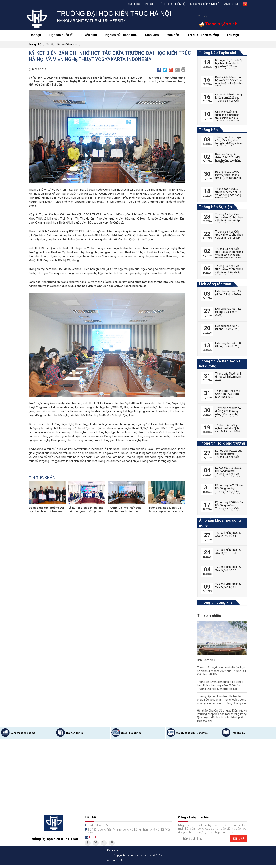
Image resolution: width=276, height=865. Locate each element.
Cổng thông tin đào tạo (23, 733)
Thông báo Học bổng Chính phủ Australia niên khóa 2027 (227, 393)
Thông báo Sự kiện (215, 207)
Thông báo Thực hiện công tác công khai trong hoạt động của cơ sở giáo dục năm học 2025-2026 (229, 143)
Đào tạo (37, 35)
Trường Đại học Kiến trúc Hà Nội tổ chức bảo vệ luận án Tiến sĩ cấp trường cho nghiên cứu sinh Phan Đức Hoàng (229, 272)
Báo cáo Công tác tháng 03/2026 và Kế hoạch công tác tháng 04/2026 (228, 159)
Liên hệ (180, 4)
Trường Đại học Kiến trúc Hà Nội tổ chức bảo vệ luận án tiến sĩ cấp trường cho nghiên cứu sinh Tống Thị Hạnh (229, 255)
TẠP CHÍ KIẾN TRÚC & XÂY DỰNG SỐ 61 (228, 586)
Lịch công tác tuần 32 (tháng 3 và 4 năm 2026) (228, 311)
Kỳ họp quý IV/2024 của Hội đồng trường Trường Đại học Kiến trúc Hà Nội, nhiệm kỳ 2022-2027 (229, 491)
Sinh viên (153, 35)
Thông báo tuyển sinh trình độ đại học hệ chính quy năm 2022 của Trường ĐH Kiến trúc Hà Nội (221, 671)
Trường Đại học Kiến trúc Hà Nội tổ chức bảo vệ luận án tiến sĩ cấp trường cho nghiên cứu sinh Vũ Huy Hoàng (229, 237)
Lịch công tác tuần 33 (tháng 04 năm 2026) (228, 293)
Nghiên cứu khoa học (122, 35)
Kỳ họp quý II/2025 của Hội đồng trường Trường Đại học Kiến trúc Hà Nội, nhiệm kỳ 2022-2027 (228, 456)
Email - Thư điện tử (131, 733)
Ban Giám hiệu (206, 660)
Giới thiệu (165, 4)
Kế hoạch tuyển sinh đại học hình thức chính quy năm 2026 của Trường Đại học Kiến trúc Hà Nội (229, 66)
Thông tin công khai (216, 602)
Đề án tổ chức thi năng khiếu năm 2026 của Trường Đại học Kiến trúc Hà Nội (228, 99)
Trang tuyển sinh (220, 24)
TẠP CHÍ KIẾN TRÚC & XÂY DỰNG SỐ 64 (228, 534)
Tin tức (148, 4)
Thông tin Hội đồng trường (222, 443)
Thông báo (208, 129)
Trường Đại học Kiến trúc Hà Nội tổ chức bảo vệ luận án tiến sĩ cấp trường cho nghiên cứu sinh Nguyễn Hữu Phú (229, 220)
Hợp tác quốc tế (62, 35)
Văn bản (174, 35)
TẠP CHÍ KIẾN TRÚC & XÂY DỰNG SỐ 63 (228, 551)
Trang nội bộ (238, 733)
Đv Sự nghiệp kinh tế (204, 4)
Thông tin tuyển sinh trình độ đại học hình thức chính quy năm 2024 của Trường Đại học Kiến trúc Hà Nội (220, 685)
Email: (92, 837)
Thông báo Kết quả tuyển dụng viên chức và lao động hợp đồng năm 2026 (228, 193)
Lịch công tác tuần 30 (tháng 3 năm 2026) (228, 345)
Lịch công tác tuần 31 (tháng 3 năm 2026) (228, 327)
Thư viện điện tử (74, 733)
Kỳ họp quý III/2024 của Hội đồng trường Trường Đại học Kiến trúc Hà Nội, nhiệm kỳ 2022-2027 (229, 508)
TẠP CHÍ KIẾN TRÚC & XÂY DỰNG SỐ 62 (228, 569)
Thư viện (233, 35)
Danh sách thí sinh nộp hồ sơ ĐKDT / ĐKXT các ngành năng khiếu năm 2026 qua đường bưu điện (229, 83)
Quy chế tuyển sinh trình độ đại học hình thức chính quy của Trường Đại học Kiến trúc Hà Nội (227, 118)
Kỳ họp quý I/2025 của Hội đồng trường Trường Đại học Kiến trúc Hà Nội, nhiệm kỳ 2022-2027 (228, 474)
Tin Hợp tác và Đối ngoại (61, 44)
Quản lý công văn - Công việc (192, 733)
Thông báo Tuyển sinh (218, 52)
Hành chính (230, 4)
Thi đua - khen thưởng (203, 35)
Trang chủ (132, 4)
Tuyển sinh (90, 35)
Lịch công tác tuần (215, 284)
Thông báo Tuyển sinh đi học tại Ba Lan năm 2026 (228, 376)
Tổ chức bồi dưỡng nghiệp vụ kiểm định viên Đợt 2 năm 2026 (227, 428)
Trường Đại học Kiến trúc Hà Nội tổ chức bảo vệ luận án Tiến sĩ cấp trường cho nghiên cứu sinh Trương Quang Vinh (222, 699)
